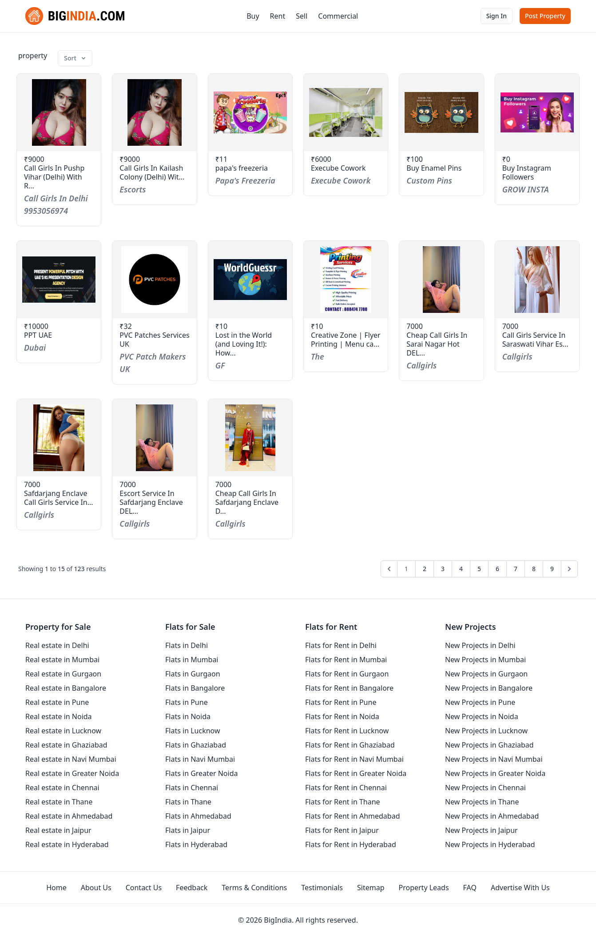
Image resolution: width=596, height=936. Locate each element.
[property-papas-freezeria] (250, 112)
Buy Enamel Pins (433, 168)
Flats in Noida (188, 716)
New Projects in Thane (482, 802)
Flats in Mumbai (192, 659)
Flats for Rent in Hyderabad (350, 844)
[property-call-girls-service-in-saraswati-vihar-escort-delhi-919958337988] (537, 279)
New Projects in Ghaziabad (489, 745)
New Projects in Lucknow (486, 731)
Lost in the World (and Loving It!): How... (243, 344)
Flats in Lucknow (192, 731)
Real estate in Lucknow (63, 731)
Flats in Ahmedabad (198, 816)
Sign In (496, 16)
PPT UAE (38, 335)
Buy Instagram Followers (526, 172)
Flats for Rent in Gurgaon (347, 674)
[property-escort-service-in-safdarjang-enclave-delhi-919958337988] (154, 437)
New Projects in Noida (481, 716)
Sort (75, 58)
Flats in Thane (188, 802)
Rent (278, 16)
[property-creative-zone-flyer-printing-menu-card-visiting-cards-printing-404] (345, 279)
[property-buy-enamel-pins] (441, 112)
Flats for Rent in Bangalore (349, 688)
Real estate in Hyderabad (67, 844)
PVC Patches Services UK (154, 339)
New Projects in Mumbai (485, 659)
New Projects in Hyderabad (490, 844)
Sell (301, 16)
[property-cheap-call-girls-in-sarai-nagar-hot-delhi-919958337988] (441, 279)
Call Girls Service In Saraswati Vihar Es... (535, 339)
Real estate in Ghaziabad (66, 745)
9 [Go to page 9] (552, 568)
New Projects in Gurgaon (486, 674)
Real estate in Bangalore (65, 688)
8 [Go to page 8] (534, 568)
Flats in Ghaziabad (195, 745)
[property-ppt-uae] (58, 279)
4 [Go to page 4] (461, 568)
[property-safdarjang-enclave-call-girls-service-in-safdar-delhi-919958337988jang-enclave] (58, 437)
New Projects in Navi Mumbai (494, 759)
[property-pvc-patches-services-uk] (154, 279)
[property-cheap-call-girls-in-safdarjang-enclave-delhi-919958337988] (250, 437)
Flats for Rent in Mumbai (346, 659)
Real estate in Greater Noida (72, 773)
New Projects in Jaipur (481, 830)
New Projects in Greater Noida (495, 773)
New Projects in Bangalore (488, 688)
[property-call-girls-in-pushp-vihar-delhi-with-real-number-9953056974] (58, 112)
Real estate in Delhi (57, 645)
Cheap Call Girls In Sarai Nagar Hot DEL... (436, 344)
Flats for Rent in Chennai (346, 787)
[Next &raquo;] (569, 568)
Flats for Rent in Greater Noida (355, 773)
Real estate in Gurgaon (63, 674)
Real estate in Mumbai (62, 659)
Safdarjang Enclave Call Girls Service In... (58, 498)
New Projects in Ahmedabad (492, 816)
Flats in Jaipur (187, 830)
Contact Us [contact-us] (144, 887)
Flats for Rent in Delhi (341, 645)
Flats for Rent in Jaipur (342, 830)
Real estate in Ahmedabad (68, 816)
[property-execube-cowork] (345, 112)
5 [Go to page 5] (479, 568)
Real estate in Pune (57, 702)
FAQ (470, 887)
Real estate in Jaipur (58, 830)
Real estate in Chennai (62, 787)
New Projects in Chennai (485, 787)
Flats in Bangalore (195, 688)
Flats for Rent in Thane (342, 802)
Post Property (545, 16)
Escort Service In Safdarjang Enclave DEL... (151, 502)
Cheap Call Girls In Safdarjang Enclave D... (246, 502)
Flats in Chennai (191, 787)
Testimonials (322, 887)
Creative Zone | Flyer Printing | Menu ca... (346, 339)
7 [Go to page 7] (515, 568)
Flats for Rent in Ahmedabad (352, 816)
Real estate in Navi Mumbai (70, 759)
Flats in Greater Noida (201, 773)
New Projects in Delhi (480, 645)
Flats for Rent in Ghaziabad (350, 745)
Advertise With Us (520, 887)
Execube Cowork (338, 168)
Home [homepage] (56, 887)
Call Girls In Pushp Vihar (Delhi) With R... (54, 177)
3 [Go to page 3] (443, 568)
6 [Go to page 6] (497, 568)
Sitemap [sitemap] (371, 887)
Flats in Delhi (186, 645)
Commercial (338, 16)
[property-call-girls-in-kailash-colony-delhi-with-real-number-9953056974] (154, 112)
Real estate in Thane (59, 802)
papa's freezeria (241, 168)
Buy (252, 16)
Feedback (191, 887)
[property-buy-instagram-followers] (537, 112)
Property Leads (424, 887)
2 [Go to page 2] (424, 568)
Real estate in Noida (58, 716)
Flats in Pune (186, 702)
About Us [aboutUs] (96, 887)
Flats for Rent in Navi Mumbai (354, 759)
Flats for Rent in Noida (342, 716)
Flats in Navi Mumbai (200, 759)
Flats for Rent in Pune (340, 702)
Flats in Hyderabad (196, 844)
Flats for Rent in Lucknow (347, 731)
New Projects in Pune (480, 702)
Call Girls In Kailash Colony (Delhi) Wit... (151, 172)
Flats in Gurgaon (192, 674)
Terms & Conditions (254, 887)
